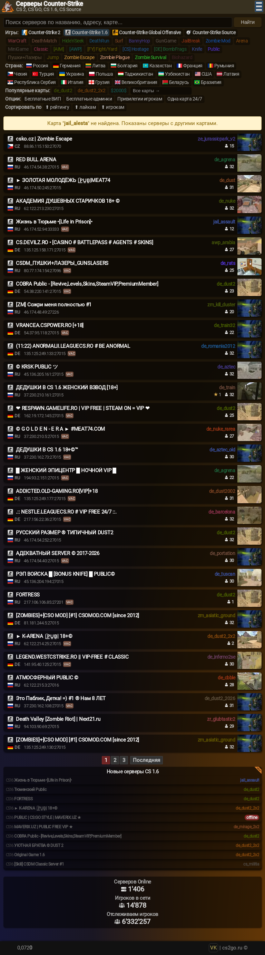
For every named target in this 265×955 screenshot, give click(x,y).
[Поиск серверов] (117, 22)
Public (214, 49)
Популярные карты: (27, 90)
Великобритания (139, 82)
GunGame (166, 41)
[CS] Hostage (135, 49)
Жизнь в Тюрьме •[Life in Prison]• (54, 222)
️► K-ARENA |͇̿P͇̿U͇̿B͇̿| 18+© (44, 636)
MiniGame (18, 49)
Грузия (102, 82)
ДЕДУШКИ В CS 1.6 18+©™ (47, 450)
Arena (242, 41)
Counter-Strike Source (214, 32)
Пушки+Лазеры (24, 57)
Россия (40, 65)
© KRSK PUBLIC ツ (37, 367)
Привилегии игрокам (139, 99)
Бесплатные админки (89, 99)
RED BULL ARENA (36, 159)
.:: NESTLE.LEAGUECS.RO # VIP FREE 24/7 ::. (66, 512)
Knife (197, 49)
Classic (41, 49)
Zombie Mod (218, 41)
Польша (104, 74)
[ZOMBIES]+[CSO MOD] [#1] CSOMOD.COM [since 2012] (77, 615)
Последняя (146, 760)
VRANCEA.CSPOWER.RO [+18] (50, 325)
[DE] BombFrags (170, 49)
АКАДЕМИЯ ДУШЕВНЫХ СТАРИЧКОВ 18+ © (68, 201)
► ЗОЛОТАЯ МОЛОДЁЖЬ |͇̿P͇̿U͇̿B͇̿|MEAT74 (63, 180)
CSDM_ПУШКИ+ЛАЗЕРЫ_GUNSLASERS (62, 263)
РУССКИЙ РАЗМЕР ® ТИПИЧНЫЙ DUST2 (64, 532)
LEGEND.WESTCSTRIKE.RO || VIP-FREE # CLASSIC (72, 657)
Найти (248, 22)
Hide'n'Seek (73, 41)
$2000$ (118, 90)
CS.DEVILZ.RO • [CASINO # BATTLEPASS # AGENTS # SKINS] (84, 242)
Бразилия (211, 82)
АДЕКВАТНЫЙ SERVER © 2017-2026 (57, 553)
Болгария (127, 65)
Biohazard (182, 57)
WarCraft (17, 41)
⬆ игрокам (112, 107)
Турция (46, 74)
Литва (99, 65)
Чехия (20, 74)
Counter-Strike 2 (44, 32)
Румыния (224, 65)
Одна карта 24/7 (184, 99)
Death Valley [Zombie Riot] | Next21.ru (58, 719)
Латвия (231, 74)
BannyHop (139, 41)
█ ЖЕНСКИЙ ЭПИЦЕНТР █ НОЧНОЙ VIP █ (66, 470)
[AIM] (58, 49)
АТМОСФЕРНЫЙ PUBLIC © (47, 678)
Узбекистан (177, 74)
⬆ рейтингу (57, 107)
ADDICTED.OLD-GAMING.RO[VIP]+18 (57, 491)
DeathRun (99, 41)
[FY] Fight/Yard (102, 49)
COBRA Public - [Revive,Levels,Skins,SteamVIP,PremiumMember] (87, 284)
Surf (119, 41)
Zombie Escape (79, 57)
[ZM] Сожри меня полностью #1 (53, 305)
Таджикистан (139, 74)
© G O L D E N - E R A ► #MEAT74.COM (60, 429)
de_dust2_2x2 (91, 90)
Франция (193, 65)
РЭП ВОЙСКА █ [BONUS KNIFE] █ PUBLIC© (65, 574)
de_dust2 (63, 90)
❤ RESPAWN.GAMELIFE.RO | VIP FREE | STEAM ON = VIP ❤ (82, 408)
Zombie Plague (115, 57)
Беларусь (179, 82)
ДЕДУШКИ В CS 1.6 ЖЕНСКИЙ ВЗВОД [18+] (67, 387)
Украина (75, 74)
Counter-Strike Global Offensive (150, 32)
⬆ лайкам (85, 107)
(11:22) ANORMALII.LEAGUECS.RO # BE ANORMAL (73, 346)
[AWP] (75, 49)
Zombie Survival (150, 57)
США (207, 74)
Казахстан (160, 65)
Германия (70, 65)
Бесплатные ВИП (42, 99)
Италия (76, 82)
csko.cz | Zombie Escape (44, 139)
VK (213, 948)
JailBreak (190, 41)
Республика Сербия (35, 82)
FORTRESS (28, 595)
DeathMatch (44, 41)
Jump (53, 57)
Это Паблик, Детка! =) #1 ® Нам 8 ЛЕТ (61, 698)
